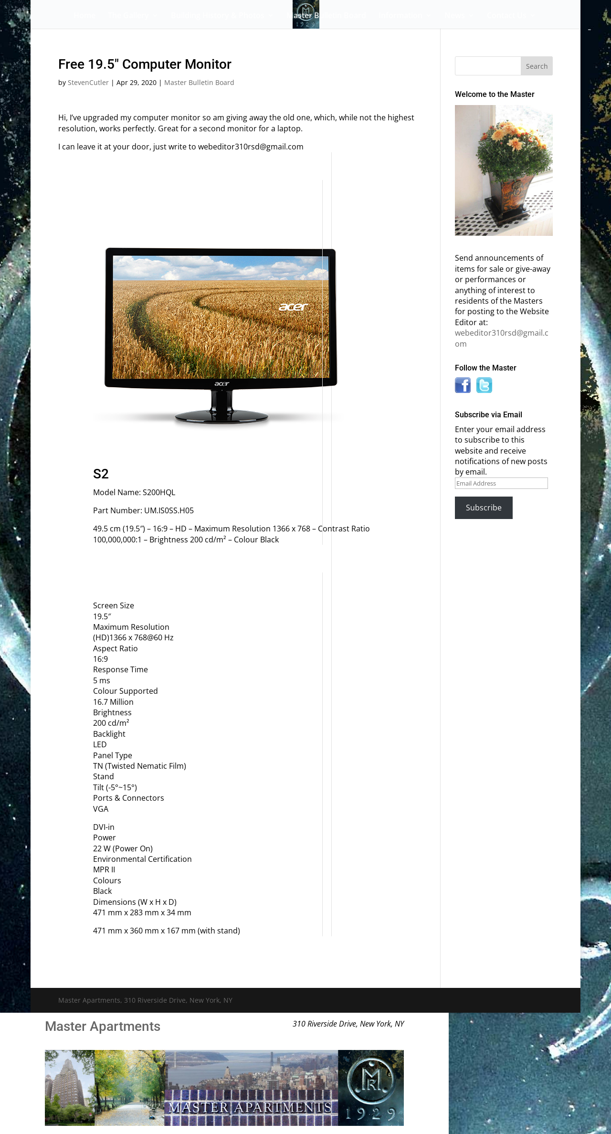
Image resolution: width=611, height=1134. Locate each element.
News (454, 16)
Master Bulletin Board (326, 16)
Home (84, 16)
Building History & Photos (217, 16)
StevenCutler (88, 82)
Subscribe (484, 507)
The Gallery (128, 16)
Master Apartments (102, 1026)
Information (400, 16)
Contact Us (507, 16)
